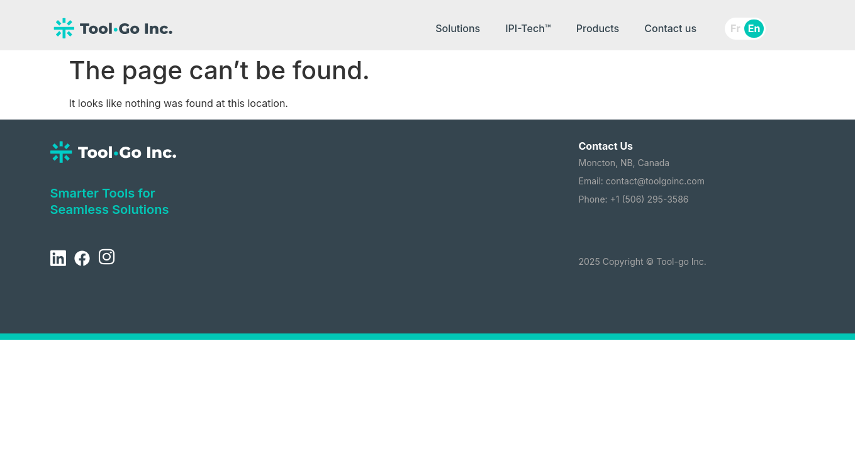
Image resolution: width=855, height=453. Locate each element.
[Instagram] (106, 258)
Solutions (457, 28)
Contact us (670, 28)
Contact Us (606, 146)
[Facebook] (81, 258)
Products (597, 28)
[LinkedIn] (57, 258)
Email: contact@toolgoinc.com (642, 181)
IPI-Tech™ (528, 28)
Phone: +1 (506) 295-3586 (634, 199)
